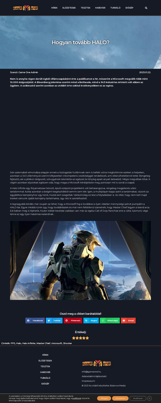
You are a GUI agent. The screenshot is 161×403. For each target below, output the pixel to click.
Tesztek (85, 8)
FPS (13, 343)
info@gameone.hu (91, 371)
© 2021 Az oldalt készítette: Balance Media (104, 385)
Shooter (67, 343)
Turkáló (115, 8)
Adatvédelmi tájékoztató (94, 376)
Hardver (100, 8)
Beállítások (137, 398)
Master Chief (43, 343)
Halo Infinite (28, 343)
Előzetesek (69, 8)
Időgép (129, 8)
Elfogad (102, 398)
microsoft (56, 343)
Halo (18, 343)
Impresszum (88, 381)
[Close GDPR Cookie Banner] (149, 398)
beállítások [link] (76, 398)
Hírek (54, 8)
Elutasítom (119, 398)
